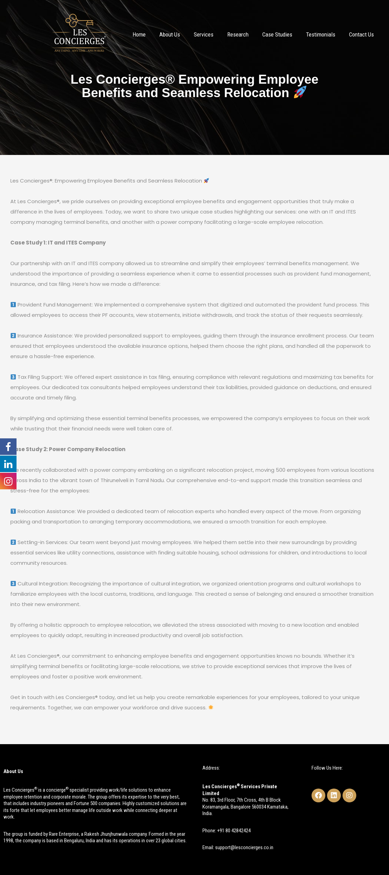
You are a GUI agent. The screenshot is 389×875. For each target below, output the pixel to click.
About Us (169, 34)
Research (238, 34)
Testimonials (320, 34)
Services (203, 34)
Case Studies (277, 34)
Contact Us (361, 34)
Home (139, 34)
